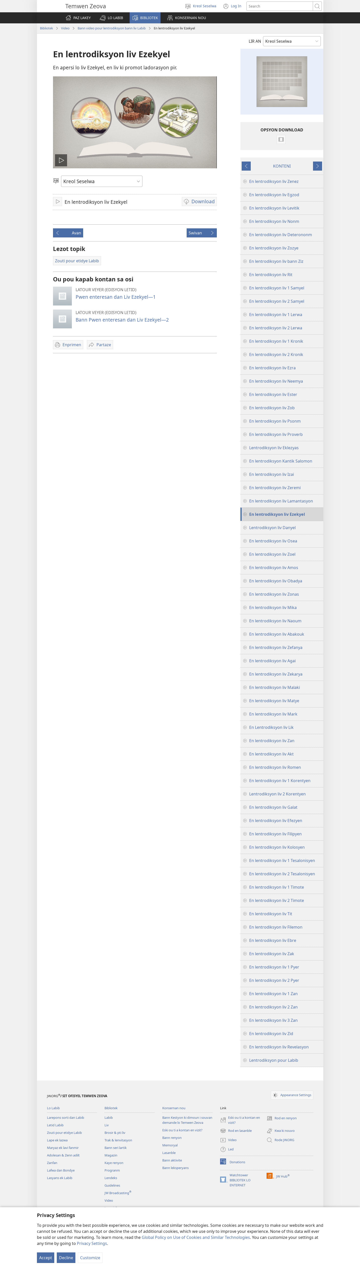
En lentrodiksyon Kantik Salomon (280, 461)
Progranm (112, 1170)
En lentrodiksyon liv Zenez (274, 181)
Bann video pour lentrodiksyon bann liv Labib (112, 28)
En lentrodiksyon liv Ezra (272, 368)
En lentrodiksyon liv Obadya (275, 581)
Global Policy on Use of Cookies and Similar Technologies (196, 1237)
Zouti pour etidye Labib (64, 1132)
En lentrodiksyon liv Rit (270, 274)
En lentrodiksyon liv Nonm (274, 221)
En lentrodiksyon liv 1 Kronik (276, 341)
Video (65, 28)
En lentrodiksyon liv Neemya (276, 381)
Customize (90, 1257)
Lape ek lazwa (57, 1140)
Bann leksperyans (175, 1167)
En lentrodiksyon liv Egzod (274, 194)
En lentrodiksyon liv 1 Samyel (276, 288)
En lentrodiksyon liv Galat (273, 807)
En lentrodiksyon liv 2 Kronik (276, 354)
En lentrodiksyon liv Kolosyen (277, 847)
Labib (109, 1117)
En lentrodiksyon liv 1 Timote (276, 887)
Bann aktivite (172, 1160)
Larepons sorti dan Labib (65, 1117)
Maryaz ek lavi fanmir (63, 1147)
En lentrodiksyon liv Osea (273, 541)
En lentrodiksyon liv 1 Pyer (274, 967)
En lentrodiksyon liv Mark (273, 714)
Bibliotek (46, 28)
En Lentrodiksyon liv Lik (271, 727)
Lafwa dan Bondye (61, 1170)
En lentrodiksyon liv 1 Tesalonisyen (282, 860)
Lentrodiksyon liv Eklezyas (274, 447)
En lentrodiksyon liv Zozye (273, 248)
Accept (45, 1257)
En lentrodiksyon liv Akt (271, 754)
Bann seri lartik (116, 1147)
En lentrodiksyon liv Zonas (274, 594)
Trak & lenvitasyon (118, 1140)
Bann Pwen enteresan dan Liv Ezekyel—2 (122, 319)
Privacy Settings (92, 1243)
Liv (107, 1125)
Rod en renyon (282, 1118)
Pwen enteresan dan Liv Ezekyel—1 (116, 296)
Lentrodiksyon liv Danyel (272, 527)
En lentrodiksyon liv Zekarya (275, 674)
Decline (66, 1257)
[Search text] (279, 6)
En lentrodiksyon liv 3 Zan (273, 1020)
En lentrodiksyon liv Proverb (276, 434)
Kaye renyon (114, 1162)
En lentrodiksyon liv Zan (271, 740)
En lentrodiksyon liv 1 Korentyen (280, 780)
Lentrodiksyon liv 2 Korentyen (277, 794)
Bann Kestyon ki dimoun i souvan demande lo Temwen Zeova (187, 1120)
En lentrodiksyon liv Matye (274, 700)
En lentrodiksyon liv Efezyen (275, 820)
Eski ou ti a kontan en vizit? (182, 1130)
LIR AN (255, 41)
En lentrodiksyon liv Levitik (274, 208)
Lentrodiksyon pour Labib (273, 1060)
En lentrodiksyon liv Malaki (274, 687)
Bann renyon (172, 1137)
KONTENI (282, 166)
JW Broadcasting (118, 1193)
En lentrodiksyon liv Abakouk (276, 634)
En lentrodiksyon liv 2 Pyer (274, 980)
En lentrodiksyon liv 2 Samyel (276, 301)
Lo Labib (53, 1108)
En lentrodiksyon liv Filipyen (275, 834)
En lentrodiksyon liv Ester (273, 394)
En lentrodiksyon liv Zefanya (275, 647)
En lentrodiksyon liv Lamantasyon (281, 501)
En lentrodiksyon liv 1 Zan (273, 993)
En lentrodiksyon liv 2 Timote (276, 900)
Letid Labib (55, 1125)
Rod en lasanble (236, 1131)
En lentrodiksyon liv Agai (272, 661)
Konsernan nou (173, 1108)
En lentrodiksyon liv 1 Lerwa (275, 314)
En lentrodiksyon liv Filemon (275, 927)
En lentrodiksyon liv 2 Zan (273, 1007)
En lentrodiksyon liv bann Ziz (276, 261)
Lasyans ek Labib (59, 1178)
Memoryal (170, 1145)
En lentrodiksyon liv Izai (271, 474)
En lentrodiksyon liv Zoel (272, 554)
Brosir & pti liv (115, 1132)
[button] (111, 17)
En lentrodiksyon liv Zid (271, 1033)
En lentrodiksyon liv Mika (273, 607)
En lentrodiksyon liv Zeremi (275, 487)
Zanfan (52, 1162)
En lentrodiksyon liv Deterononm (280, 234)
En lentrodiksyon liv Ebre (272, 940)
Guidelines (112, 1185)
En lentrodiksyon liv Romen (275, 767)
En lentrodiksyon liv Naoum (275, 621)
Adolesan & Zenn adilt (63, 1155)
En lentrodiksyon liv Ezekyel (277, 514)
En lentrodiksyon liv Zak (271, 953)
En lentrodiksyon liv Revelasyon (279, 1047)
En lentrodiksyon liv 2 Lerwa (275, 328)
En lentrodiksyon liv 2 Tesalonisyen (282, 874)
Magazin (111, 1155)
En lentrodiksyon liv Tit (270, 914)
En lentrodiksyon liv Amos (273, 567)
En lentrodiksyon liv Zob (272, 408)
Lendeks (111, 1178)
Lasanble (169, 1152)
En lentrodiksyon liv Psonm (275, 421)
